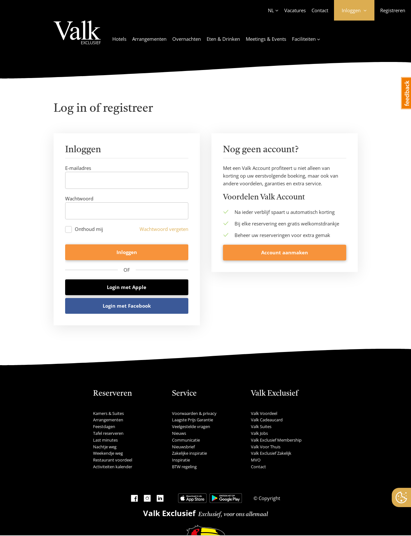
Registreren (392, 10)
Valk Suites (261, 427)
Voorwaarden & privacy (194, 414)
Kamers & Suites (108, 414)
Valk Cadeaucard (267, 420)
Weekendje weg (108, 454)
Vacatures (295, 10)
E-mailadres (78, 168)
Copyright (268, 498)
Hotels (119, 39)
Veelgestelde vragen (191, 427)
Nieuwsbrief (183, 447)
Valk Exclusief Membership (276, 440)
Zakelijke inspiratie (189, 454)
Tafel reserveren (108, 433)
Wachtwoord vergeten (164, 229)
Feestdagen (104, 427)
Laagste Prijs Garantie (192, 420)
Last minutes (105, 440)
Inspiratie (181, 460)
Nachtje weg (104, 447)
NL (271, 10)
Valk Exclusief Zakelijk (271, 454)
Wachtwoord (79, 198)
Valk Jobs (259, 433)
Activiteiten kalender (112, 467)
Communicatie (186, 440)
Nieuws (179, 433)
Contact (320, 10)
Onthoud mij (89, 229)
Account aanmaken (284, 306)
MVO (256, 460)
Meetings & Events (266, 39)
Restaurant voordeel (112, 460)
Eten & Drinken (223, 39)
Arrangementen (149, 39)
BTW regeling (184, 467)
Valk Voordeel (264, 414)
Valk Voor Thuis (265, 447)
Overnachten (186, 39)
